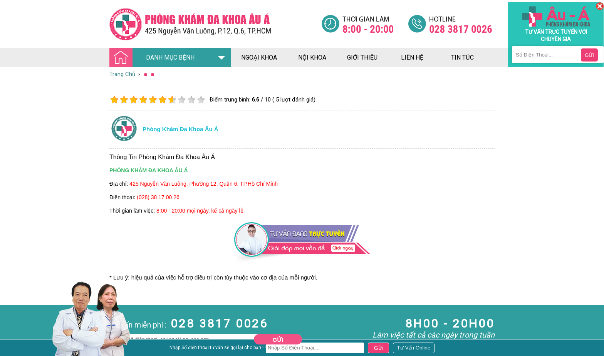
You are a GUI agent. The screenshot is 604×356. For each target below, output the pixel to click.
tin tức (462, 57)
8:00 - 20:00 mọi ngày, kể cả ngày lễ (199, 211)
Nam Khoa (13, 348)
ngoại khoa (259, 57)
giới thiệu (362, 57)
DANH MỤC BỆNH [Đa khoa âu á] (154, 58)
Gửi (278, 339)
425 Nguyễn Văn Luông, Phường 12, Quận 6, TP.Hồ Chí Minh (203, 184)
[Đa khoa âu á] (215, 24)
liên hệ (412, 57)
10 (201, 100)
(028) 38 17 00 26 (158, 197)
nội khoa (312, 57)
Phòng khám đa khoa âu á (180, 129)
